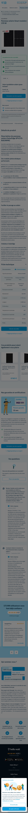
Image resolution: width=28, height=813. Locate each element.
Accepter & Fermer (14, 809)
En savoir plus (14, 804)
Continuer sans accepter (8, 780)
